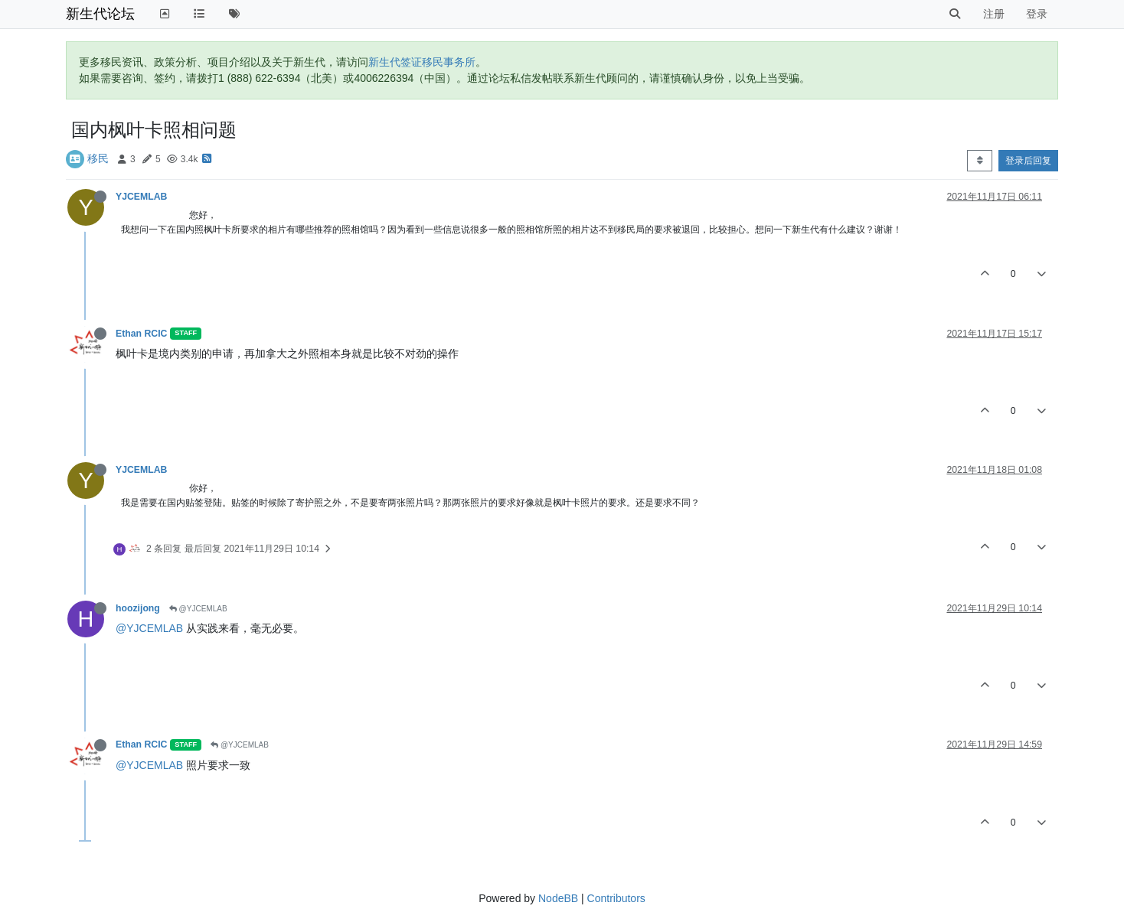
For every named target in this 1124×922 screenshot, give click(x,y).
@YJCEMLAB (198, 608)
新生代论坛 (100, 13)
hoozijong (138, 608)
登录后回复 (1028, 160)
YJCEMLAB (141, 196)
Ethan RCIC (141, 333)
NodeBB (558, 898)
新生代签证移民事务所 (421, 62)
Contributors (616, 898)
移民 (98, 158)
